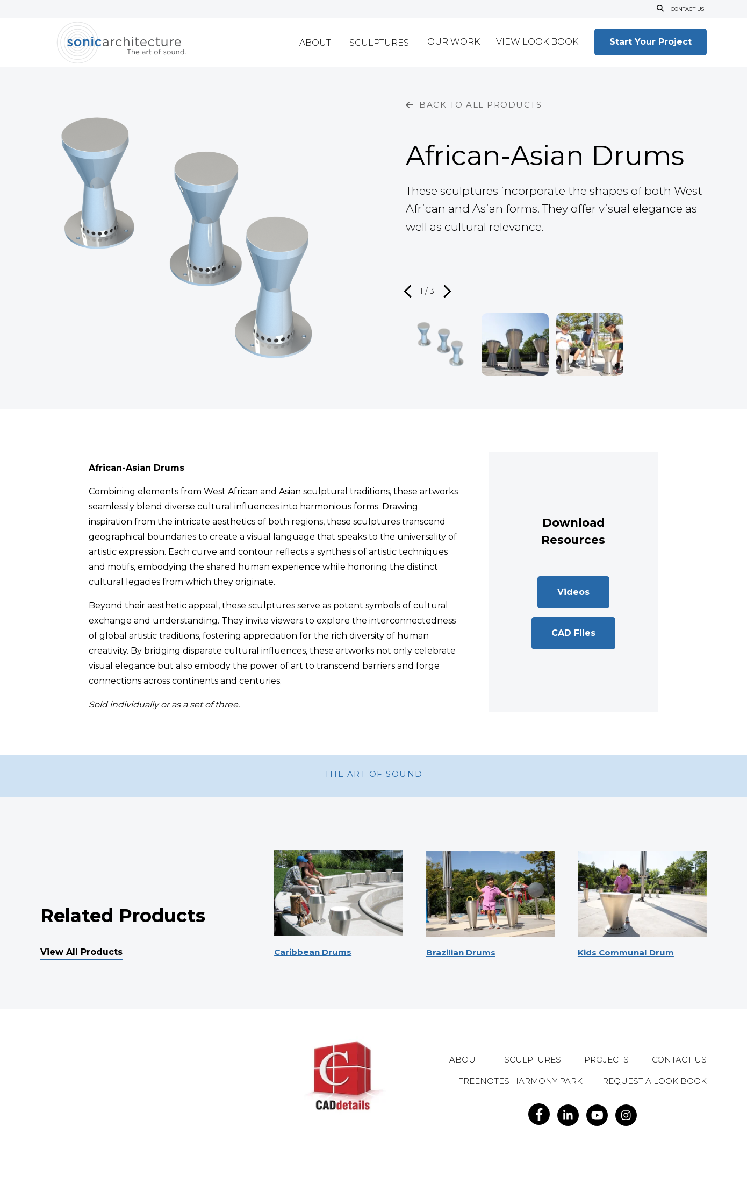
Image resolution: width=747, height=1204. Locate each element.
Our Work (453, 42)
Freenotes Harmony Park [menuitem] (520, 1081)
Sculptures (379, 43)
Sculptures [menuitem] (532, 1060)
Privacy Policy (191, 1159)
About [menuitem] (464, 1060)
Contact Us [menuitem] (679, 1060)
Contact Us (687, 8)
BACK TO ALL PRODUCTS (474, 105)
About (315, 43)
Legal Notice (145, 1159)
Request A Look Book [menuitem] (654, 1081)
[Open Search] (659, 8)
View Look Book (537, 42)
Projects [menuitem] (606, 1060)
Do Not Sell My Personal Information (115, 1171)
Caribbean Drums (314, 952)
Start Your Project (650, 42)
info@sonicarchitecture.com (162, 1139)
